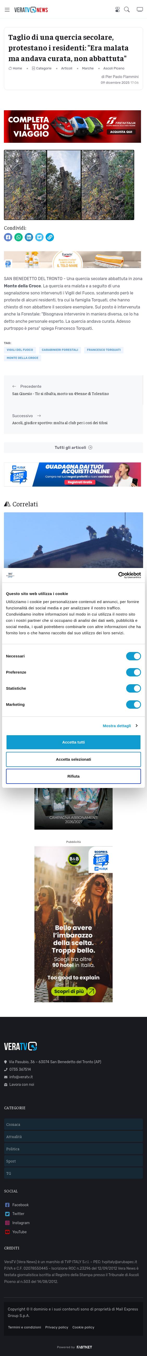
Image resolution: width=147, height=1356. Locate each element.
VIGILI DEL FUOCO (20, 350)
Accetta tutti (73, 742)
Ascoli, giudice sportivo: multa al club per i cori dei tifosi (60, 422)
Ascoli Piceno (114, 68)
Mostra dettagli (117, 726)
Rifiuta (74, 776)
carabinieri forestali (60, 350)
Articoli (66, 68)
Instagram (17, 1223)
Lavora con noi (19, 1084)
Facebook (16, 1205)
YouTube (15, 1232)
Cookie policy (83, 1327)
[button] (130, 9)
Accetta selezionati (73, 759)
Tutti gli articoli (73, 447)
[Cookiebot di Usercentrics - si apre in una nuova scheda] (118, 575)
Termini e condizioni (24, 1327)
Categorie (42, 68)
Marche (88, 68)
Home (15, 68)
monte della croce (22, 358)
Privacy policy (56, 1327)
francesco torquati (104, 350)
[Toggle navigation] (7, 10)
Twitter (14, 1214)
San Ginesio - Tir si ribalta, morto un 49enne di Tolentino (60, 393)
